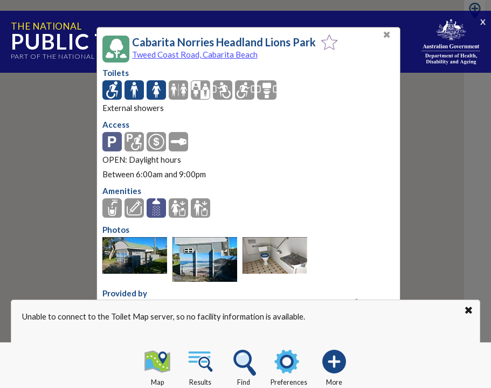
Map (157, 365)
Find (243, 365)
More (334, 365)
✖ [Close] (387, 34)
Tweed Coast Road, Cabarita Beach (195, 54)
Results (200, 365)
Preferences (289, 365)
